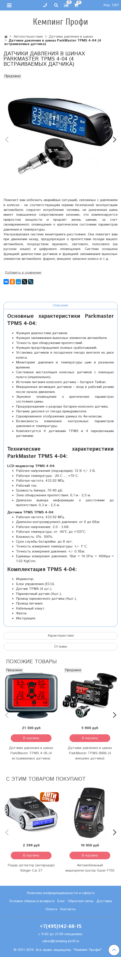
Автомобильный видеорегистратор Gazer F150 (90, 868)
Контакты (68, 909)
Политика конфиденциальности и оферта (60, 893)
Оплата (51, 909)
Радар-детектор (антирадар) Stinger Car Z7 (31, 868)
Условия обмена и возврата (31, 901)
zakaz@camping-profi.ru (60, 941)
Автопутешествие (28, 36)
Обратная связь (81, 901)
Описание (60, 305)
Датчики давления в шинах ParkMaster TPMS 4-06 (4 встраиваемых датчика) (31, 753)
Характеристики (61, 635)
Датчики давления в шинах (71, 36)
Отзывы (60, 646)
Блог (61, 901)
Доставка (104, 901)
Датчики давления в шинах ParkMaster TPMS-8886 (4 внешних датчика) (90, 753)
